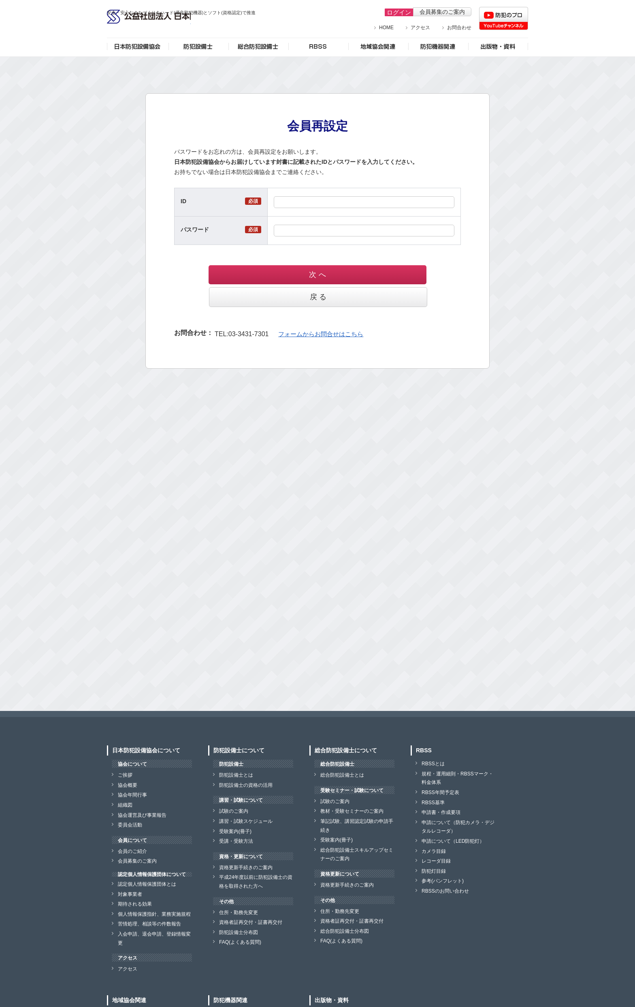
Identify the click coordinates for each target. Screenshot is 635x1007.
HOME (386, 27)
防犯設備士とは (236, 775)
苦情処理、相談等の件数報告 (149, 924)
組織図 (125, 805)
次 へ (274, 275)
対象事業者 (130, 894)
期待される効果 (135, 904)
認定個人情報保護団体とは (147, 884)
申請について (453, 841)
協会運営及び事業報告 (142, 815)
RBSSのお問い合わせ (445, 891)
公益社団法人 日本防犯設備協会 (172, 27)
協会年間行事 (132, 795)
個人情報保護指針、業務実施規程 (154, 914)
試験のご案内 (233, 811)
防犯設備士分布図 (238, 932)
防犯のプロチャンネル (503, 18)
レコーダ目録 (436, 861)
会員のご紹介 (132, 851)
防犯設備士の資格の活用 (246, 785)
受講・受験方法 (236, 841)
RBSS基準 (433, 802)
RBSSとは (433, 764)
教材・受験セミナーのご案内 (352, 811)
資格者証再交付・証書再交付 (250, 922)
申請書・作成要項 (441, 812)
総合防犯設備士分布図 (344, 931)
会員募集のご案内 (442, 12)
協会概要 (127, 785)
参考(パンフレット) (443, 881)
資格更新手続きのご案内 (246, 867)
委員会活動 (130, 825)
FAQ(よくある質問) (240, 942)
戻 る (360, 275)
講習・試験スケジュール (246, 821)
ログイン (395, 12)
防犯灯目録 (434, 871)
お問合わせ (459, 27)
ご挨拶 (125, 775)
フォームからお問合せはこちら (318, 311)
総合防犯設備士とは (342, 775)
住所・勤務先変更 (238, 912)
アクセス (420, 27)
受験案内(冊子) (235, 831)
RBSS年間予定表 (440, 792)
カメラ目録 (434, 851)
